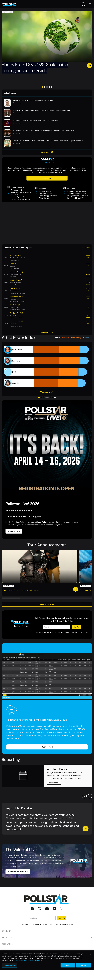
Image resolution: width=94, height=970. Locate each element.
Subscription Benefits (18, 871)
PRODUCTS (47, 937)
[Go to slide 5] (51, 87)
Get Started (47, 747)
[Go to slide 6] (50, 397)
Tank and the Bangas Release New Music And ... (22, 590)
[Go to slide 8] (55, 397)
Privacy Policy (69, 632)
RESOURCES (47, 944)
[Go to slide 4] (49, 87)
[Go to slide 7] (52, 397)
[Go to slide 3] (47, 87)
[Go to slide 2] (44, 87)
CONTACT (47, 950)
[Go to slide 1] (42, 87)
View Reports (54, 783)
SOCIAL (47, 957)
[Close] (90, 963)
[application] (47, 366)
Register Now (14, 531)
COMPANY (47, 931)
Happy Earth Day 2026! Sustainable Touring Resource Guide (35, 68)
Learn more (47, 178)
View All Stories (47, 604)
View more (47, 152)
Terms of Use (83, 632)
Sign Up (76, 627)
